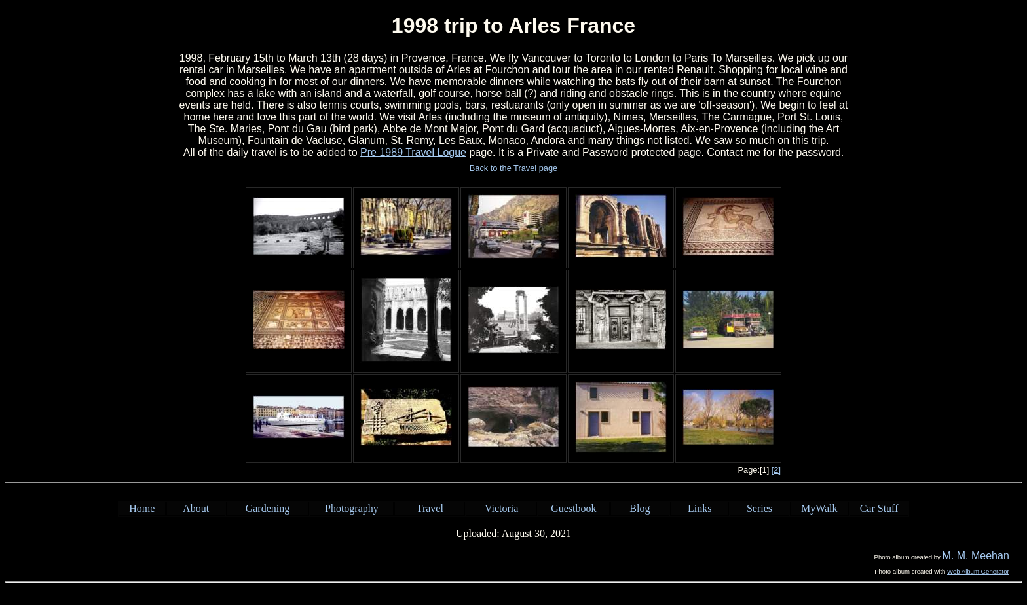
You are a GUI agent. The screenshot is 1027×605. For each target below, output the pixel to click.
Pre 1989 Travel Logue (413, 152)
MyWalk (819, 508)
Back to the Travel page (513, 168)
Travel (430, 508)
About (196, 508)
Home (142, 508)
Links (699, 508)
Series (759, 508)
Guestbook (573, 508)
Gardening (268, 508)
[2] (776, 470)
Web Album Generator (978, 571)
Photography (352, 508)
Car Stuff (879, 508)
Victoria (501, 508)
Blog (639, 508)
